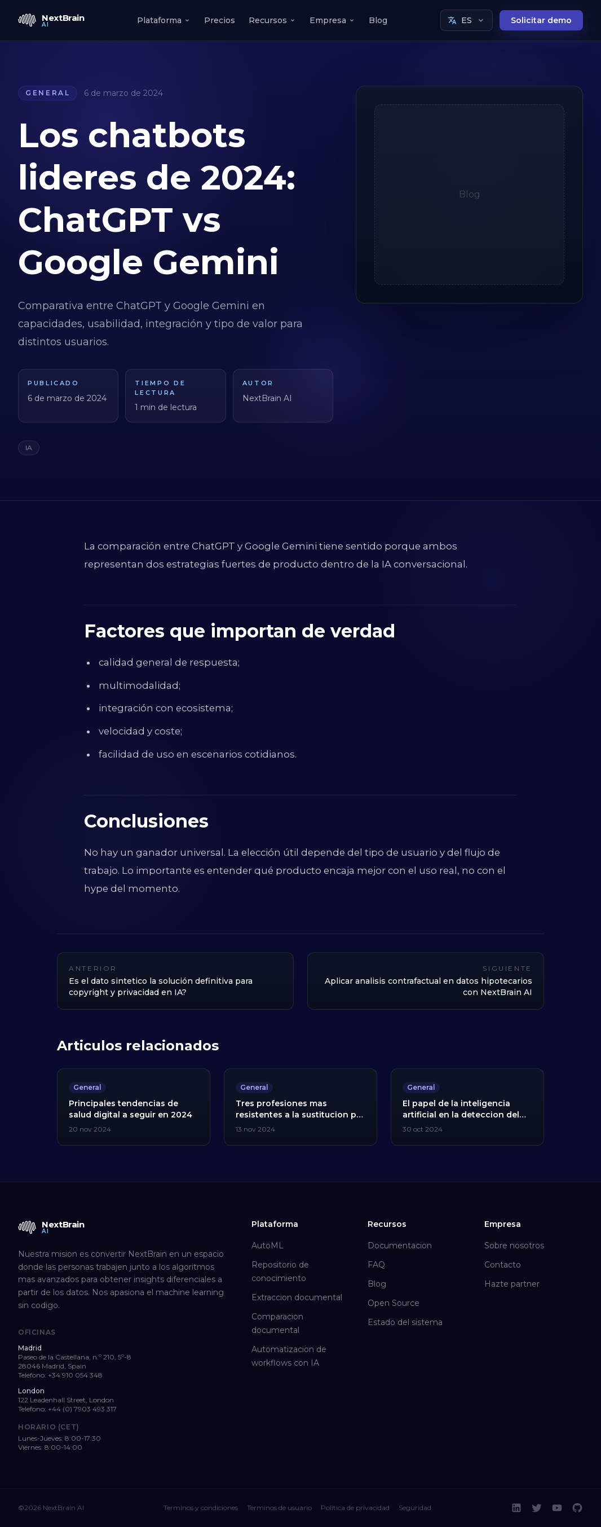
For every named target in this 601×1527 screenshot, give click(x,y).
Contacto (502, 1265)
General (47, 93)
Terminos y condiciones (200, 1507)
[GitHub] (577, 1507)
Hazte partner (512, 1284)
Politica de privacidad (355, 1507)
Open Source (393, 1303)
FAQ (376, 1265)
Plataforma (164, 20)
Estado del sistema (405, 1322)
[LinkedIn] (516, 1507)
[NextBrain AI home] (51, 20)
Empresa (332, 20)
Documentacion (400, 1245)
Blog (378, 20)
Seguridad (415, 1507)
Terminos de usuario (279, 1507)
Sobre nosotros (514, 1245)
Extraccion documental (296, 1297)
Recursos (272, 20)
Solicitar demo (541, 20)
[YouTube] (557, 1507)
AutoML (267, 1245)
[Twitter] (536, 1507)
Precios (219, 20)
